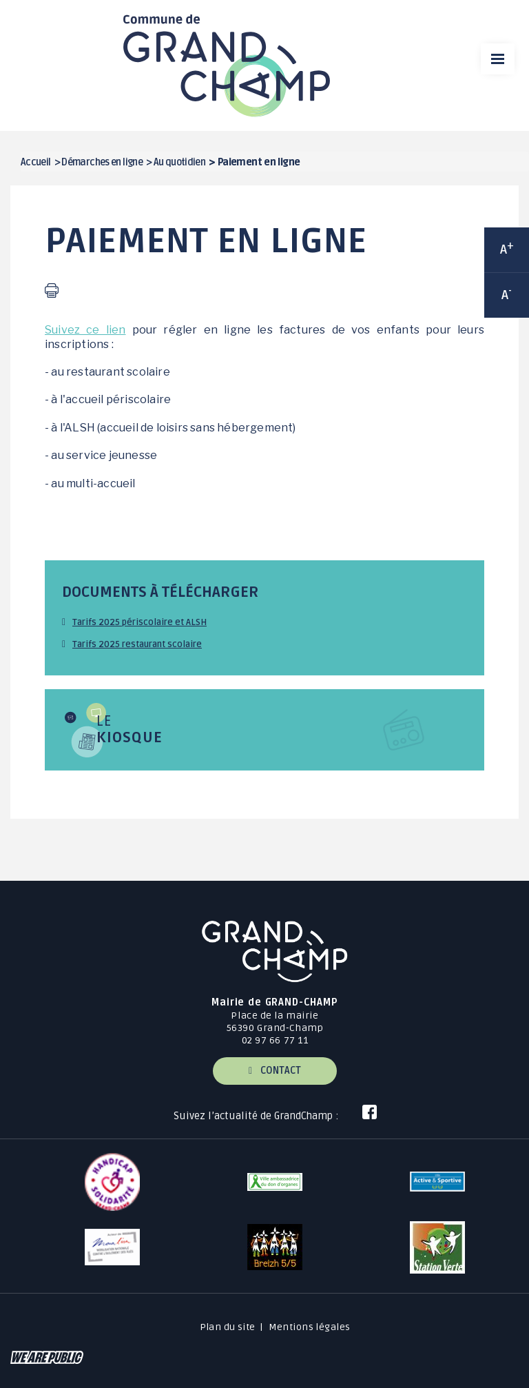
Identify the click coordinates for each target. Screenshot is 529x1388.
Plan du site (228, 1327)
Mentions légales (310, 1327)
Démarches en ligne (102, 162)
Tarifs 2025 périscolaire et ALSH (139, 622)
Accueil (36, 162)
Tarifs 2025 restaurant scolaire (137, 644)
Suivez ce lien (85, 329)
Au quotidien (179, 162)
